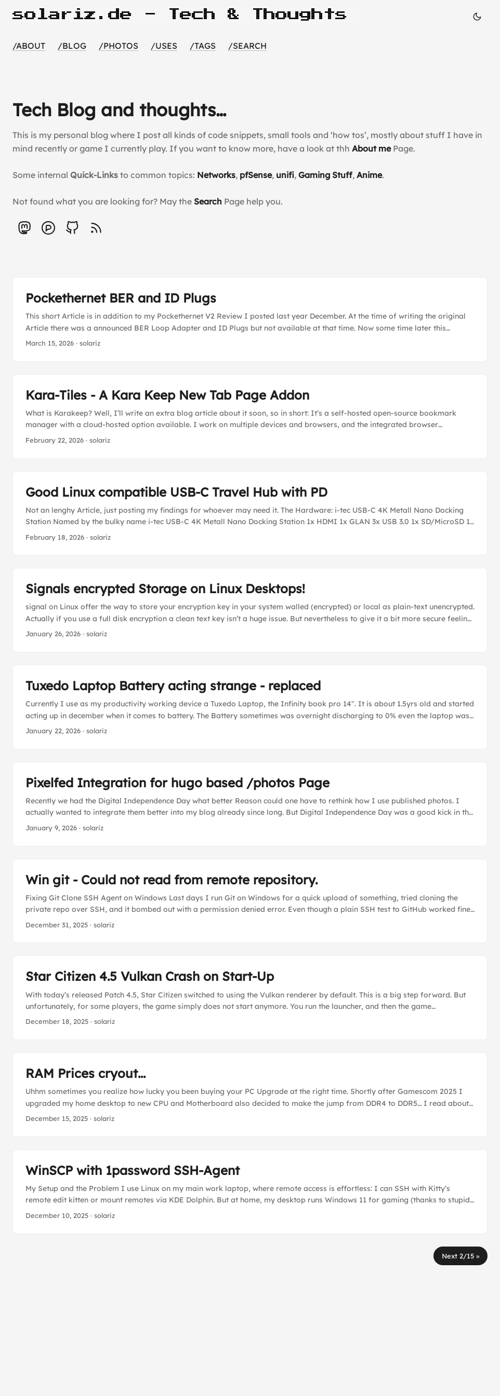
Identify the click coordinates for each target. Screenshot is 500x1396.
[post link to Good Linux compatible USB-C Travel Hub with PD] (250, 513)
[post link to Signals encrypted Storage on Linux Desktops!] (250, 610)
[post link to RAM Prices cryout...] (250, 1095)
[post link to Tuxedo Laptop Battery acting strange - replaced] (250, 707)
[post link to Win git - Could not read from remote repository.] (250, 901)
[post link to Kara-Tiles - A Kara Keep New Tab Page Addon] (250, 416)
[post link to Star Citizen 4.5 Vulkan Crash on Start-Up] (250, 997)
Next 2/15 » (460, 1256)
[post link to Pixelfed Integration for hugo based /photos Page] (250, 804)
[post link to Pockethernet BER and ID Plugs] (250, 319)
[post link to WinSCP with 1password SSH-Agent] (250, 1192)
